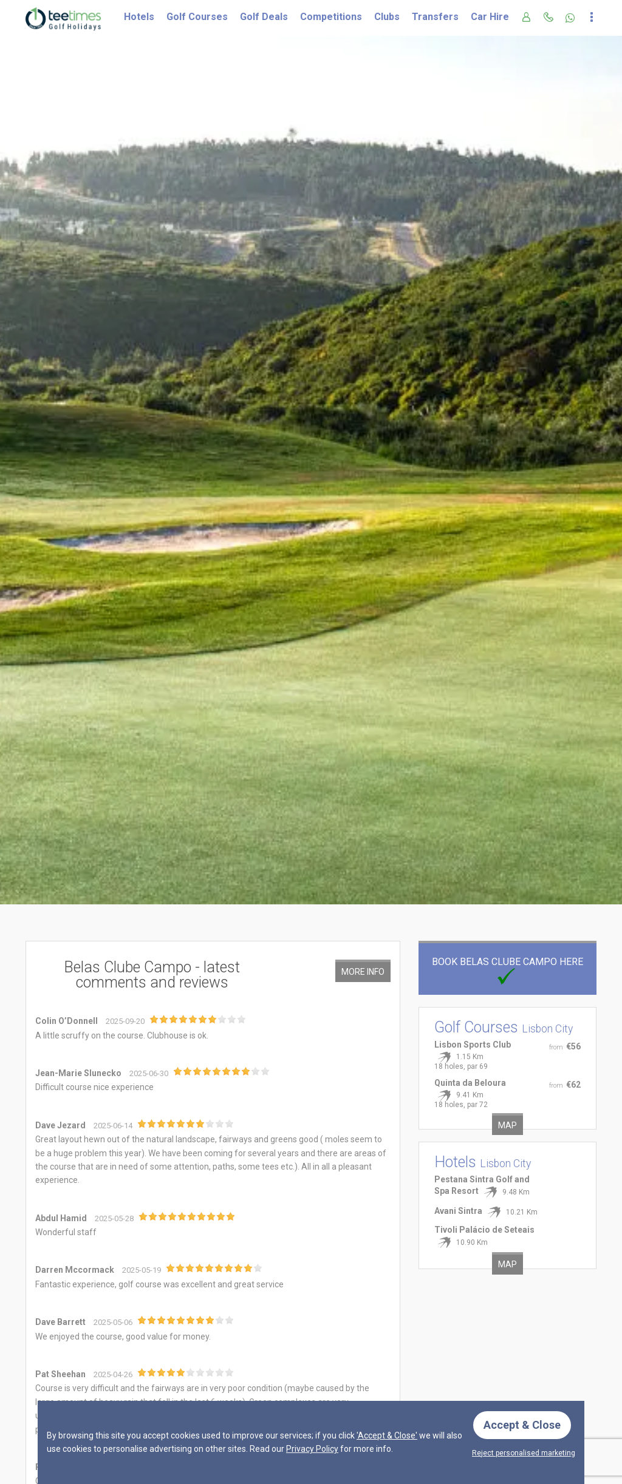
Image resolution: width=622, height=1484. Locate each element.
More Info (362, 972)
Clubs (387, 16)
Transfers (435, 16)
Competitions (331, 16)
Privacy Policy (312, 1449)
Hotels (139, 16)
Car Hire (490, 16)
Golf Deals (264, 16)
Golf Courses (197, 16)
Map (507, 1125)
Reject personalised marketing (523, 1453)
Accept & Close (522, 1424)
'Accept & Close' (387, 1435)
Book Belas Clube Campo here (507, 968)
